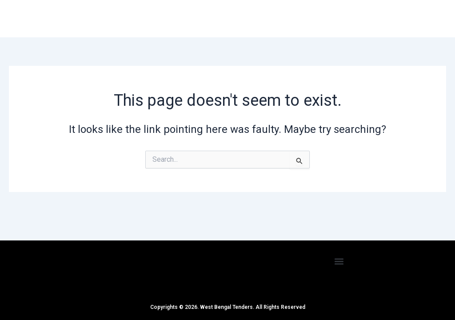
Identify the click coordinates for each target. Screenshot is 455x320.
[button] (339, 261)
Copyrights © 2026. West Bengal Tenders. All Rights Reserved (227, 307)
